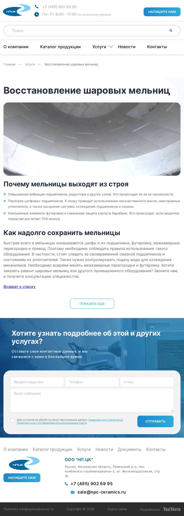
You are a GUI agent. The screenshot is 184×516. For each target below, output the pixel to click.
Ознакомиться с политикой (105, 419)
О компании (16, 46)
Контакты (157, 46)
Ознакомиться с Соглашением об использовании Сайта (52, 422)
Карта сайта (117, 509)
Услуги (99, 46)
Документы (130, 449)
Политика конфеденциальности (28, 509)
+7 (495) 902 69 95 (59, 6)
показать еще (92, 304)
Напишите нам (162, 12)
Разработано (160, 509)
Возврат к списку (19, 286)
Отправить (155, 421)
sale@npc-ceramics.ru (101, 492)
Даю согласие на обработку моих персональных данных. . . (70, 421)
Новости (127, 46)
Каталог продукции (60, 46)
